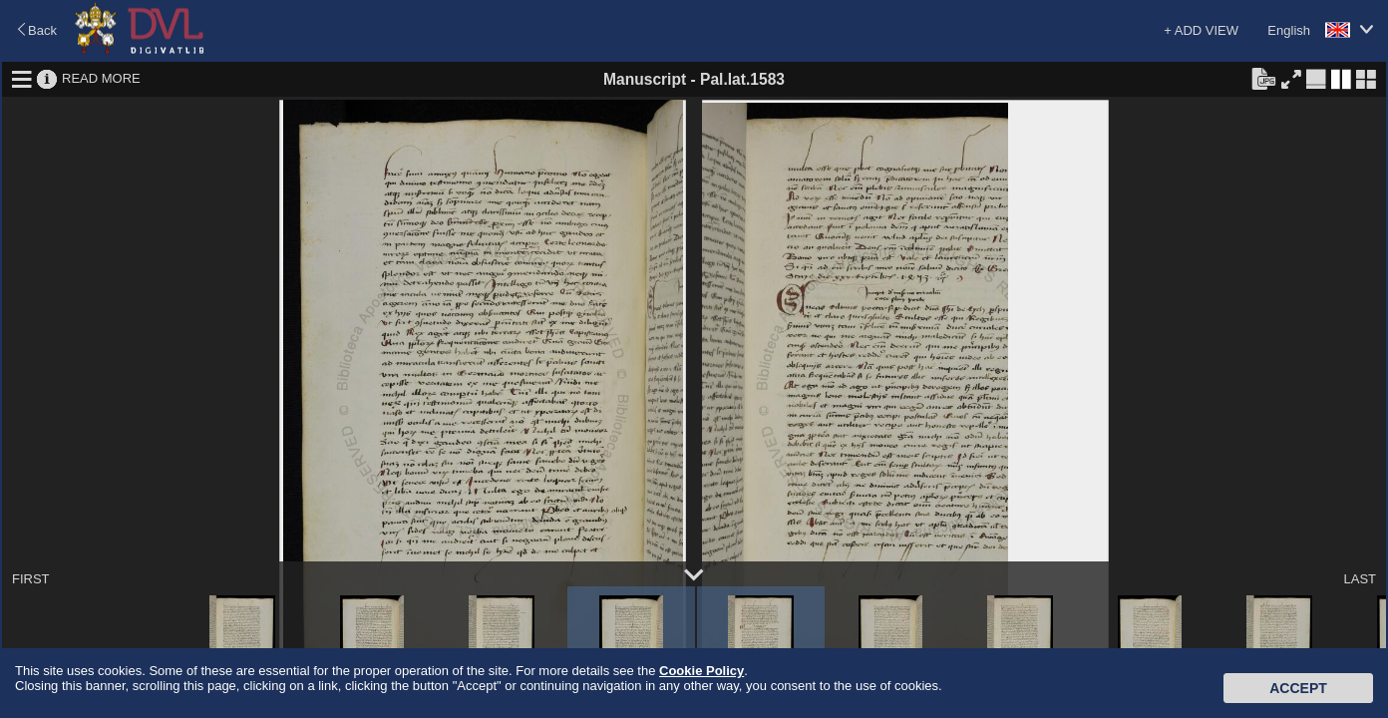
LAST (1359, 578)
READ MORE (101, 78)
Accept (1298, 688)
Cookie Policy (701, 670)
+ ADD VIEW (1201, 30)
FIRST (31, 578)
